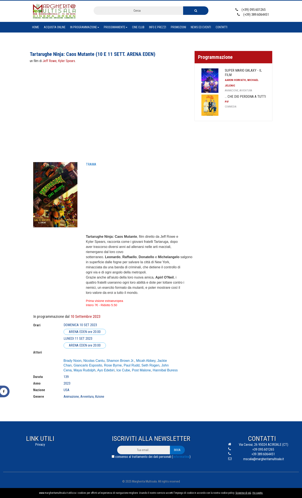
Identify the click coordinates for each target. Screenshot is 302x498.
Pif (227, 101)
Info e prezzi (157, 27)
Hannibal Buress (165, 370)
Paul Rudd (132, 365)
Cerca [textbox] (137, 10)
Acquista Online (55, 27)
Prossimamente (115, 27)
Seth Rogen (150, 365)
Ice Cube (123, 370)
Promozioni (178, 27)
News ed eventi (201, 27)
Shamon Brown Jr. (120, 360)
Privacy (40, 445)
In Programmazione (84, 27)
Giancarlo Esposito (88, 365)
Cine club (138, 27)
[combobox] (138, 11)
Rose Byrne (113, 365)
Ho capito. (257, 492)
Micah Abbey (145, 360)
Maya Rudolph (84, 370)
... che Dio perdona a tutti (245, 97)
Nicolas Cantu (94, 360)
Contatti (221, 27)
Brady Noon (73, 360)
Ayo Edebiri (106, 370)
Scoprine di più (243, 492)
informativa (181, 457)
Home (35, 27)
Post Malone (141, 370)
